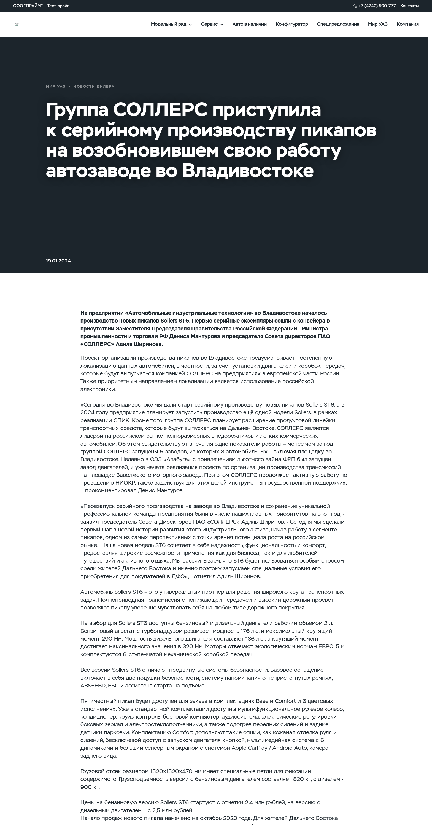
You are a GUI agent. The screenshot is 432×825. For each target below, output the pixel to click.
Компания (408, 24)
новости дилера (94, 86)
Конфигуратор (292, 24)
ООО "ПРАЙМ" (28, 6)
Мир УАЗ (378, 24)
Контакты (409, 6)
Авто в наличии (250, 24)
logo (34, 24)
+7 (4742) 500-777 (377, 6)
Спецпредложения (338, 24)
